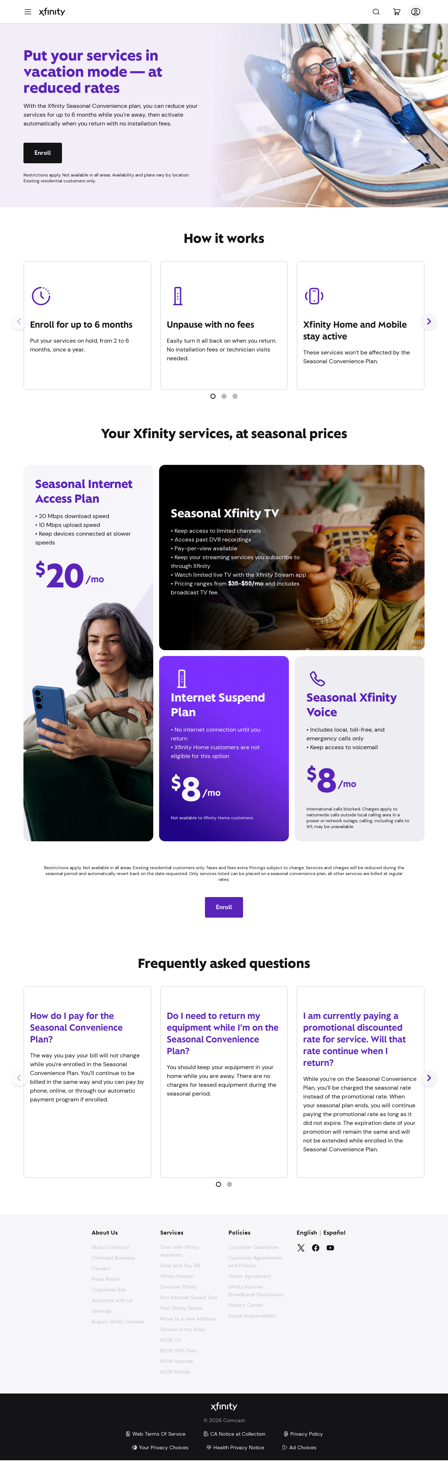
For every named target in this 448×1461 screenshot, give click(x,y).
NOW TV (170, 1340)
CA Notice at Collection (234, 1434)
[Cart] (396, 12)
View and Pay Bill (180, 1265)
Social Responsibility (252, 1315)
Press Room (106, 1279)
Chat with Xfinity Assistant (179, 1251)
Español (334, 1233)
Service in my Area (182, 1329)
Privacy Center (245, 1305)
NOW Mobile (175, 1372)
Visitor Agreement (249, 1276)
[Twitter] (301, 1247)
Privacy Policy (303, 1434)
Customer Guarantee (253, 1247)
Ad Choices (299, 1448)
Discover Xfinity (178, 1286)
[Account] (416, 12)
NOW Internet (176, 1361)
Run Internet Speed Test (188, 1297)
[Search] (376, 12)
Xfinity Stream (177, 1276)
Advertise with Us (112, 1300)
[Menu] (28, 12)
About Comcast (110, 1247)
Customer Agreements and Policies (255, 1261)
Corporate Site (109, 1289)
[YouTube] (330, 1247)
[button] (213, 396)
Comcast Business (113, 1257)
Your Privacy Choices (160, 1448)
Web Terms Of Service (155, 1434)
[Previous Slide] (19, 321)
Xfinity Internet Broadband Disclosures (255, 1290)
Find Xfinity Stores (181, 1308)
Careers (101, 1268)
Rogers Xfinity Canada (118, 1321)
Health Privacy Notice (235, 1448)
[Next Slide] (429, 321)
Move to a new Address (188, 1318)
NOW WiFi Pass (178, 1350)
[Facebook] (315, 1247)
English (307, 1233)
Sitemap (101, 1311)
